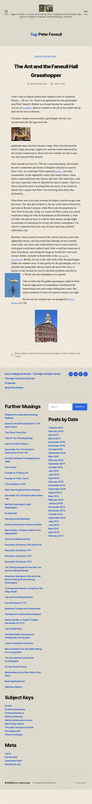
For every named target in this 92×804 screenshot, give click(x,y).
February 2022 (56, 446)
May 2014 (53, 510)
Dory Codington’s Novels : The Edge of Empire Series (40, 386)
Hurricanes (10, 481)
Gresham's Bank (69, 366)
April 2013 (53, 546)
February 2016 (55, 474)
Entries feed (11, 771)
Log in (8, 768)
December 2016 (56, 456)
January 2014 (55, 518)
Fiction (8, 720)
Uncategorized (12, 745)
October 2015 (55, 482)
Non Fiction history (46, 60)
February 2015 (55, 496)
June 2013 (53, 539)
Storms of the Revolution (17, 553)
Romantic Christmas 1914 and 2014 (23, 559)
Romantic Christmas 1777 (18, 565)
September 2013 (57, 532)
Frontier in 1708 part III (16, 487)
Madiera (59, 184)
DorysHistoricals (40, 97)
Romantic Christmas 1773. (18, 576)
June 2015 (53, 489)
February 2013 (55, 550)
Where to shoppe (14, 749)
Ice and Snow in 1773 (15, 617)
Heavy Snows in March (16, 458)
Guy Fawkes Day (13, 643)
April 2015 (53, 492)
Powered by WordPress (45, 797)
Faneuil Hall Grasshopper (50, 366)
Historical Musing (14, 731)
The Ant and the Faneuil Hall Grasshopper (46, 78)
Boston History (21, 366)
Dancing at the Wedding (17, 533)
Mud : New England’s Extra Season (22, 504)
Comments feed (13, 775)
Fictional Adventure (15, 724)
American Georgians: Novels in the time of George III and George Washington (22, 593)
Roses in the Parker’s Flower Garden (23, 539)
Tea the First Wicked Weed (19, 611)
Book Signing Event (15, 695)
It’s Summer (11, 527)
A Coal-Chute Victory (16, 681)
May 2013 (53, 543)
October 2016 (55, 464)
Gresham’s (27, 120)
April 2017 (53, 449)
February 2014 (55, 514)
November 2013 (56, 525)
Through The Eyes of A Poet (23, 391)
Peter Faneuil (20, 369)
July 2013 (53, 536)
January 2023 (55, 442)
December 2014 (56, 500)
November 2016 (56, 460)
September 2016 (57, 467)
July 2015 (53, 485)
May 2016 (53, 471)
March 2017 (54, 453)
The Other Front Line (15, 447)
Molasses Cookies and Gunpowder (23, 623)
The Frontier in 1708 (15, 498)
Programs (11, 395)
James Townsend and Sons (19, 657)
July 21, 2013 (59, 97)
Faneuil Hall (33, 366)
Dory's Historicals (22, 797)
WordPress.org (13, 778)
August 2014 (55, 507)
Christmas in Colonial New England (23, 628)
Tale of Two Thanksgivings (19, 452)
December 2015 (56, 478)
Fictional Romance (14, 727)
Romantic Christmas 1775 (18, 570)
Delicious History (13, 701)
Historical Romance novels (18, 734)
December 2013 (56, 521)
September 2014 (57, 503)
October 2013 (55, 528)
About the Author (16, 400)
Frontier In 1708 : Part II (16, 493)
